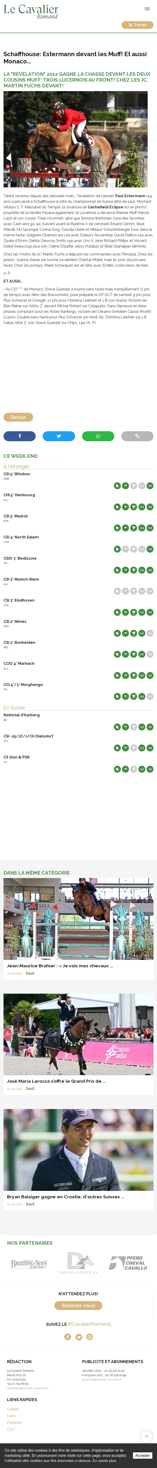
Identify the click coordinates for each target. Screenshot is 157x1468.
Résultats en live (141, 485)
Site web (117, 485)
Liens (11, 1416)
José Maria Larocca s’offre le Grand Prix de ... (56, 1081)
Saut (30, 973)
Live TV (150, 485)
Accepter (142, 1456)
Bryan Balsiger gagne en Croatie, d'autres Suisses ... (66, 1196)
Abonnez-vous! (78, 1305)
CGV (11, 1429)
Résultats (133, 485)
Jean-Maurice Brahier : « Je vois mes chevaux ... (60, 965)
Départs (125, 485)
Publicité (14, 1422)
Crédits (13, 1409)
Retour (18, 417)
